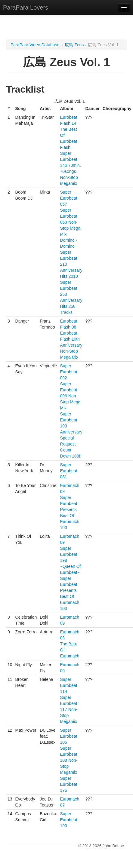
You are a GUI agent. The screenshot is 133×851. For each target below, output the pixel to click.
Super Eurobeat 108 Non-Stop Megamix (69, 760)
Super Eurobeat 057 (68, 198)
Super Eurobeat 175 (68, 784)
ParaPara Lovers (25, 7)
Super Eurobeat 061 (68, 470)
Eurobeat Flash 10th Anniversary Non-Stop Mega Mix (71, 345)
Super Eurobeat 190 (68, 819)
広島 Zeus (74, 44)
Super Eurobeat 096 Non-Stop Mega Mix (70, 395)
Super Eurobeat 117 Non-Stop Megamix (69, 709)
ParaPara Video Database (35, 44)
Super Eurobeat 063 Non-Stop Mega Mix (70, 222)
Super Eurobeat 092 (68, 371)
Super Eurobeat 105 (68, 736)
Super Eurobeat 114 (68, 685)
